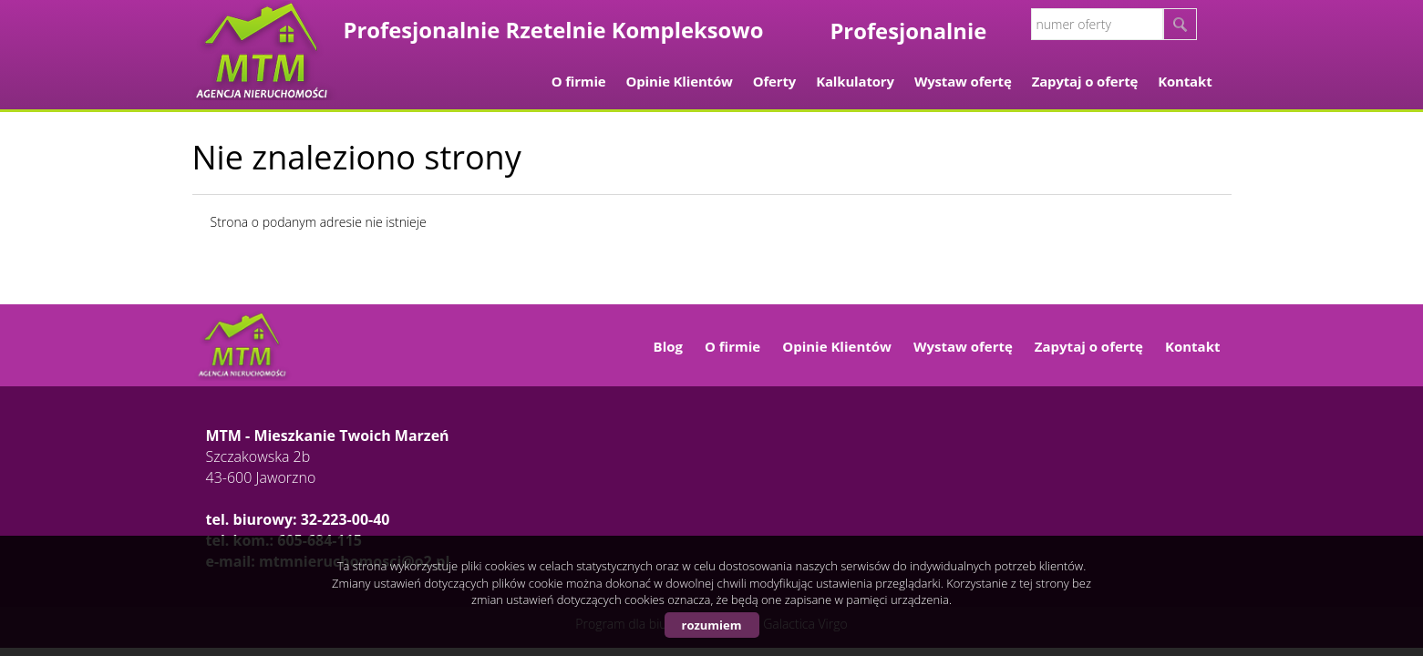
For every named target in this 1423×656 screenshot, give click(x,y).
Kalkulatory (855, 81)
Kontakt (1185, 81)
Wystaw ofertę (963, 81)
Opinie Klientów (679, 81)
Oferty (774, 81)
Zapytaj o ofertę (1085, 81)
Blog (668, 346)
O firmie (579, 81)
